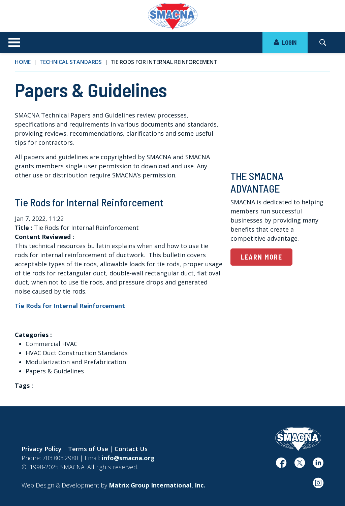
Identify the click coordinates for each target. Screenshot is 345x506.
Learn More (261, 257)
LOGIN (285, 42)
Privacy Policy (42, 449)
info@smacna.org (128, 458)
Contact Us (131, 449)
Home (23, 62)
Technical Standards (70, 62)
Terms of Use (88, 449)
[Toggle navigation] (14, 43)
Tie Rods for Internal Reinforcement (70, 306)
